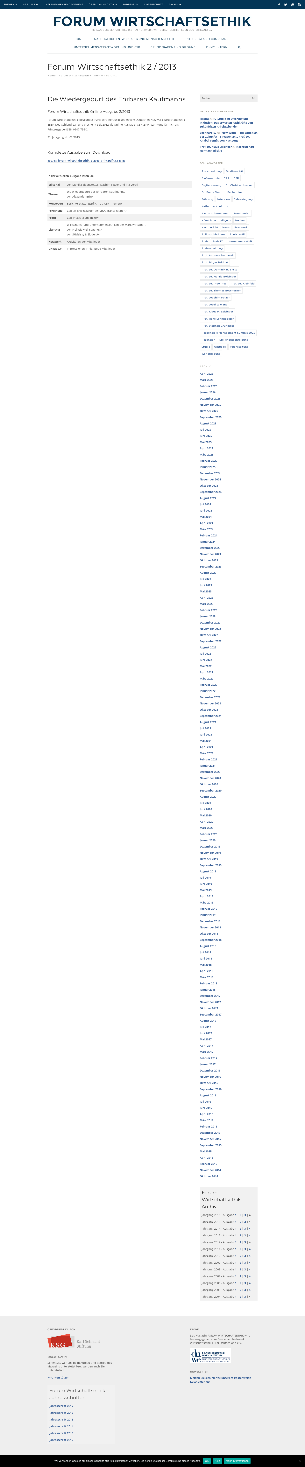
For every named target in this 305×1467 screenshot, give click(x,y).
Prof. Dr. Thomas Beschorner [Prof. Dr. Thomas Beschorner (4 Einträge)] (221, 290)
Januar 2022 (208, 691)
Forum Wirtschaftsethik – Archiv (81, 75)
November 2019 (210, 853)
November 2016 (210, 1077)
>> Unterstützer (58, 1377)
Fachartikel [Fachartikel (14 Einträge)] (235, 192)
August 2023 (208, 573)
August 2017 (208, 1021)
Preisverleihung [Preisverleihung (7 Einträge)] (212, 248)
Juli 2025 (205, 429)
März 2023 (206, 604)
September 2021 (211, 716)
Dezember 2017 (210, 996)
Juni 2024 (206, 510)
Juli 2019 (205, 877)
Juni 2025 (206, 436)
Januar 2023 (208, 616)
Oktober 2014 (209, 1176)
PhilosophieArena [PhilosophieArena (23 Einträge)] (213, 234)
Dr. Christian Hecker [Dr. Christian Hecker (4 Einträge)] (239, 185)
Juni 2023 (206, 585)
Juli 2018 (205, 952)
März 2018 (206, 977)
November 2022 (210, 629)
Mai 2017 (206, 1039)
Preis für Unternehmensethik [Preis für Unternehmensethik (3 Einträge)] (232, 241)
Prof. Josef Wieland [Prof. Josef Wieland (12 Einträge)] (215, 304)
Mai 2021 (206, 741)
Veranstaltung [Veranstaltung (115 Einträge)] (239, 346)
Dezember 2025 (210, 398)
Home (51, 75)
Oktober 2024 (209, 485)
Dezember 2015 (210, 1133)
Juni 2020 (206, 809)
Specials (29, 4)
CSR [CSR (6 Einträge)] (236, 178)
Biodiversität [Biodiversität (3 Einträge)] (234, 171)
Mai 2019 (206, 890)
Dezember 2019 (210, 846)
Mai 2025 (206, 442)
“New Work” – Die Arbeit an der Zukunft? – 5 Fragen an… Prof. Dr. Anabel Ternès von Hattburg (229, 136)
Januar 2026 (208, 392)
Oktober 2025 (209, 411)
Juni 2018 (206, 958)
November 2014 (210, 1170)
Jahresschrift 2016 (61, 1413)
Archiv (173, 4)
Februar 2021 (208, 759)
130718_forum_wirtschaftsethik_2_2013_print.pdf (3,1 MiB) (86, 160)
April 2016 (206, 1114)
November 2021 (210, 703)
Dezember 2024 (210, 473)
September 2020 (211, 790)
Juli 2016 (205, 1101)
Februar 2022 (208, 685)
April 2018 (206, 971)
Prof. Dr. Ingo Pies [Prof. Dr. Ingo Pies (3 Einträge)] (214, 283)
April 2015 (206, 1157)
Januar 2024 (208, 541)
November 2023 (210, 554)
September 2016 (211, 1089)
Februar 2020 (208, 834)
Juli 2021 (205, 728)
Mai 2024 (206, 517)
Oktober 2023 (209, 560)
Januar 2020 (208, 840)
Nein (217, 1460)
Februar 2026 (208, 386)
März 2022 (206, 678)
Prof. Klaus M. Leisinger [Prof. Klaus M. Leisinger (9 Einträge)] (217, 311)
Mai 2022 (206, 666)
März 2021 (206, 753)
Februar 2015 (208, 1164)
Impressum (131, 4)
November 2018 (210, 927)
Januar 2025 (208, 467)
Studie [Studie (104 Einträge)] (206, 346)
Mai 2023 (206, 591)
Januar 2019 (208, 915)
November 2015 (210, 1139)
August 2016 (208, 1095)
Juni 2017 (206, 1033)
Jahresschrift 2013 (61, 1433)
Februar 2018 (208, 983)
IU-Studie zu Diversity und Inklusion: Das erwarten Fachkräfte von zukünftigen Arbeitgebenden (226, 122)
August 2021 (208, 722)
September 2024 (211, 492)
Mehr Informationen (237, 1460)
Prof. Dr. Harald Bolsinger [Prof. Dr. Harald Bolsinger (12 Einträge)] (219, 276)
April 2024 (206, 523)
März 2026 (206, 380)
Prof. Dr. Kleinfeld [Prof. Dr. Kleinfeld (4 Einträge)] (243, 283)
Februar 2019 (208, 909)
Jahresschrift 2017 (61, 1406)
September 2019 (211, 865)
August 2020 (208, 797)
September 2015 (211, 1145)
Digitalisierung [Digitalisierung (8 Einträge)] (211, 185)
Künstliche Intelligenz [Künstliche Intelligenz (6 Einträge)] (216, 220)
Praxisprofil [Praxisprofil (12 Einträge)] (237, 234)
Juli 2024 (205, 504)
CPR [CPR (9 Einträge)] (227, 178)
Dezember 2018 (210, 921)
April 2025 (206, 448)
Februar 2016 (208, 1126)
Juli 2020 (205, 803)
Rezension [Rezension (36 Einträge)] (208, 339)
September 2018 (211, 940)
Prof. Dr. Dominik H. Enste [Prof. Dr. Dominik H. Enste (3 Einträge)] (219, 269)
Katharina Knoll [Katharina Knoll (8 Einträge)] (212, 206)
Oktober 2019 (209, 859)
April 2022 (206, 672)
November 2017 (210, 1002)
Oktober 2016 (209, 1083)
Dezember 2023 (210, 548)
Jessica (204, 119)
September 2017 (211, 1014)
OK (207, 1460)
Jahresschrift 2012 (61, 1440)
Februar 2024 (208, 535)
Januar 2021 (208, 765)
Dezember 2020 (210, 772)
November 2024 (210, 479)
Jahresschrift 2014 (61, 1426)
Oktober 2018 (209, 933)
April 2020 (206, 821)
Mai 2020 (206, 815)
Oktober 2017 (209, 1008)
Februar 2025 (208, 461)
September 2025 (211, 417)
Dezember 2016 (210, 1070)
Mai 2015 (206, 1151)
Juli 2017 (205, 1027)
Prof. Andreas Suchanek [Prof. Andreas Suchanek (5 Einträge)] (218, 255)
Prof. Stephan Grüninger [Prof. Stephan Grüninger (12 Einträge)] (218, 325)
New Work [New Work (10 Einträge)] (241, 227)
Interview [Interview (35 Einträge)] (223, 199)
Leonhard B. (208, 133)
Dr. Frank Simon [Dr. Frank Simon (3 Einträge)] (212, 192)
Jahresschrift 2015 (61, 1419)
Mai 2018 (206, 965)
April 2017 (206, 1045)
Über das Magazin (102, 4)
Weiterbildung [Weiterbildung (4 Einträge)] (211, 353)
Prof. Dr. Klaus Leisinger (216, 147)
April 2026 (206, 373)
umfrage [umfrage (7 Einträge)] (220, 346)
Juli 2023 (205, 579)
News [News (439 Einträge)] (226, 227)
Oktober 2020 (209, 784)
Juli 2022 (205, 653)
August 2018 (208, 946)
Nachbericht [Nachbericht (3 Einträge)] (210, 227)
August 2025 (208, 423)
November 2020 (210, 778)
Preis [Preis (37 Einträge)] (205, 241)
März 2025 (206, 454)
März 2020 (206, 828)
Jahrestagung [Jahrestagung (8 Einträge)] (243, 199)
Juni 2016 (206, 1108)
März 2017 (206, 1052)
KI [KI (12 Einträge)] (228, 206)
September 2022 (211, 641)
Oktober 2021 (209, 709)
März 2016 (206, 1120)
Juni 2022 (206, 660)
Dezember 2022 (210, 622)
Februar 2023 (208, 610)
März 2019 (206, 902)
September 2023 (211, 566)
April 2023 (206, 597)
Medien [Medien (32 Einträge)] (240, 220)
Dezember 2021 (210, 697)
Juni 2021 (206, 734)
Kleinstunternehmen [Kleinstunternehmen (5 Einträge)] (215, 213)
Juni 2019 (206, 884)
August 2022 (208, 647)
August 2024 (208, 498)
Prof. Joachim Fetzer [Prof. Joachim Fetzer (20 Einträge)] (216, 297)
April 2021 (206, 747)
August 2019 (208, 871)
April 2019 (206, 896)
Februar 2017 (208, 1058)
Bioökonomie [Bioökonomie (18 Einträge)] (211, 178)
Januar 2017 (208, 1064)
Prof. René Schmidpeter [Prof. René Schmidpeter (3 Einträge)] (218, 318)
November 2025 (210, 405)
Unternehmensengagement (63, 4)
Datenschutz (153, 4)
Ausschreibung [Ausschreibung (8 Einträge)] (212, 171)
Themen (9, 4)
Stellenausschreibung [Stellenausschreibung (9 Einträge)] (233, 339)
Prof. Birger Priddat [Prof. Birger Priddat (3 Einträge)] (215, 262)
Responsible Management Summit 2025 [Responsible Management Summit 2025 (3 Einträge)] (228, 332)
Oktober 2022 (209, 635)
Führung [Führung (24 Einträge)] (207, 199)
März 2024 (206, 529)
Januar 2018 (208, 989)
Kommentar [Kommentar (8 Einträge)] (241, 213)
